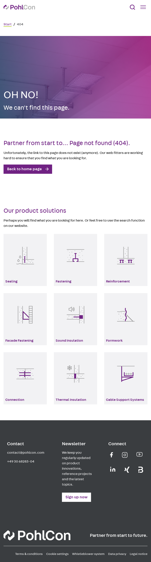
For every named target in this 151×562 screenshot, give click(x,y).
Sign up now (76, 497)
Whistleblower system (88, 554)
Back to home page (24, 169)
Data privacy (117, 554)
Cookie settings (57, 554)
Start (8, 24)
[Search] (132, 7)
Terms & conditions (29, 554)
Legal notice (138, 554)
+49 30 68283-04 (20, 461)
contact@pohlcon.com (25, 452)
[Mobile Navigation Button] (143, 7)
